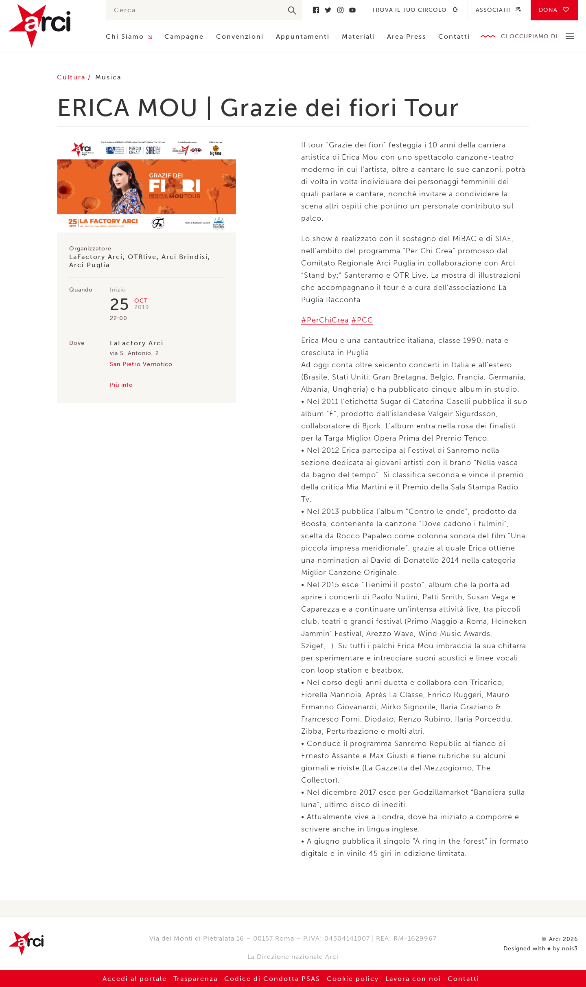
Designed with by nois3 (540, 948)
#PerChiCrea (325, 320)
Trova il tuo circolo (409, 10)
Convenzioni (240, 36)
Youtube (352, 10)
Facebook (316, 10)
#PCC (362, 320)
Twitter (328, 10)
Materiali (358, 36)
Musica (108, 77)
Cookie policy (353, 979)
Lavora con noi (413, 979)
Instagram (340, 10)
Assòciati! (493, 10)
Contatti (454, 36)
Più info (121, 385)
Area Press (406, 36)
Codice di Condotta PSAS (272, 979)
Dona (548, 10)
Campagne (184, 36)
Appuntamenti (303, 36)
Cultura (72, 77)
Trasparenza (195, 979)
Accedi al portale (135, 979)
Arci (49, 26)
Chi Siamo (125, 36)
